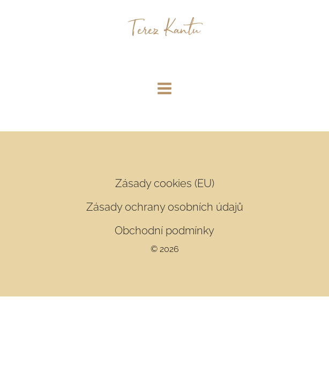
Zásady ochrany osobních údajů (164, 207)
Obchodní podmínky (164, 230)
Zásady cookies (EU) (164, 183)
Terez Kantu (165, 31)
